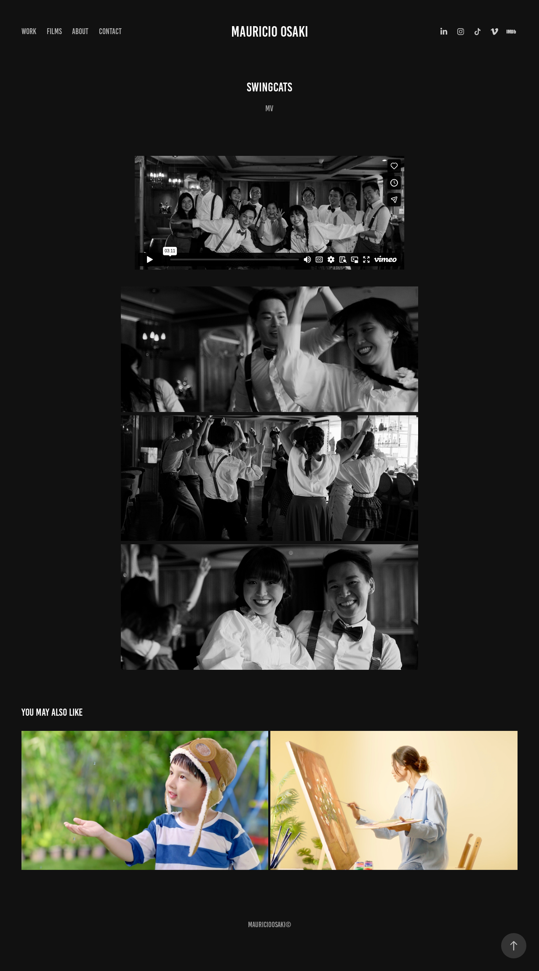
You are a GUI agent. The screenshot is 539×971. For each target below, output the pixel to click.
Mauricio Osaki (269, 32)
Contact (110, 31)
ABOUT (80, 31)
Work (28, 31)
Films (54, 31)
